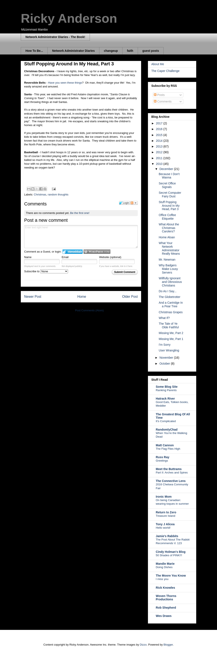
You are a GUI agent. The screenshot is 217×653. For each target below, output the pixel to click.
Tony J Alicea (165, 524)
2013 (159, 146)
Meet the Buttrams (169, 469)
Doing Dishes (164, 567)
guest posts (150, 50)
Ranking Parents (166, 390)
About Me (157, 64)
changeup (111, 50)
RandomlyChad (167, 429)
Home (81, 296)
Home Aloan (167, 237)
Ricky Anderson (69, 18)
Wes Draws (163, 616)
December (166, 169)
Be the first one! (79, 213)
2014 (159, 140)
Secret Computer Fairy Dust (170, 194)
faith (130, 50)
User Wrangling (169, 350)
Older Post (130, 296)
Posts (159, 95)
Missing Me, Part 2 (171, 333)
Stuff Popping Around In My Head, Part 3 (169, 205)
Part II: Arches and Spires (172, 472)
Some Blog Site (167, 386)
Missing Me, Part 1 (171, 339)
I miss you (162, 579)
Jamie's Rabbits (167, 536)
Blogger (168, 644)
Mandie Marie (165, 563)
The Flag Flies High (168, 448)
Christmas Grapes (171, 312)
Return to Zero (166, 512)
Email (65, 257)
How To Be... (34, 50)
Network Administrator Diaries (73, 50)
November (166, 357)
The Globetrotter (169, 297)
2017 (159, 123)
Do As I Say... (168, 291)
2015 (159, 135)
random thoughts (58, 194)
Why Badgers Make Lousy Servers (168, 269)
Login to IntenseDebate (73, 251)
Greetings (162, 460)
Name (28, 257)
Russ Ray (162, 457)
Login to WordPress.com (96, 251)
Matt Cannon (165, 445)
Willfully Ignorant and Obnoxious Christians (170, 282)
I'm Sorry (165, 344)
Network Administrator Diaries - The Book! (55, 37)
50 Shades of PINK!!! (169, 555)
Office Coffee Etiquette (167, 216)
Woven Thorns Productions (166, 597)
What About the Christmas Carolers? (169, 228)
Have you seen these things (65, 82)
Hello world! (163, 527)
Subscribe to (46, 271)
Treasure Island (165, 515)
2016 (159, 129)
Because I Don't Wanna (169, 175)
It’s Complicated (166, 421)
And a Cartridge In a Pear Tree (171, 304)
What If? (164, 318)
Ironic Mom (164, 496)
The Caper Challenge (165, 71)
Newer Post (32, 296)
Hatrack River (165, 398)
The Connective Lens (171, 481)
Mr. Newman (167, 259)
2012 (159, 152)
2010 (159, 164)
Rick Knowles (165, 587)
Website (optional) (110, 257)
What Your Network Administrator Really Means (169, 248)
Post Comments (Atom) (89, 310)
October (165, 363)
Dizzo (143, 644)
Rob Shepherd (166, 607)
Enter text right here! (81, 236)
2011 (159, 158)
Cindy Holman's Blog (170, 551)
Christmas (40, 194)
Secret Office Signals (167, 185)
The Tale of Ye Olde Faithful (169, 325)
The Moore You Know (171, 575)
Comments (163, 101)
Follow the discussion (134, 203)
